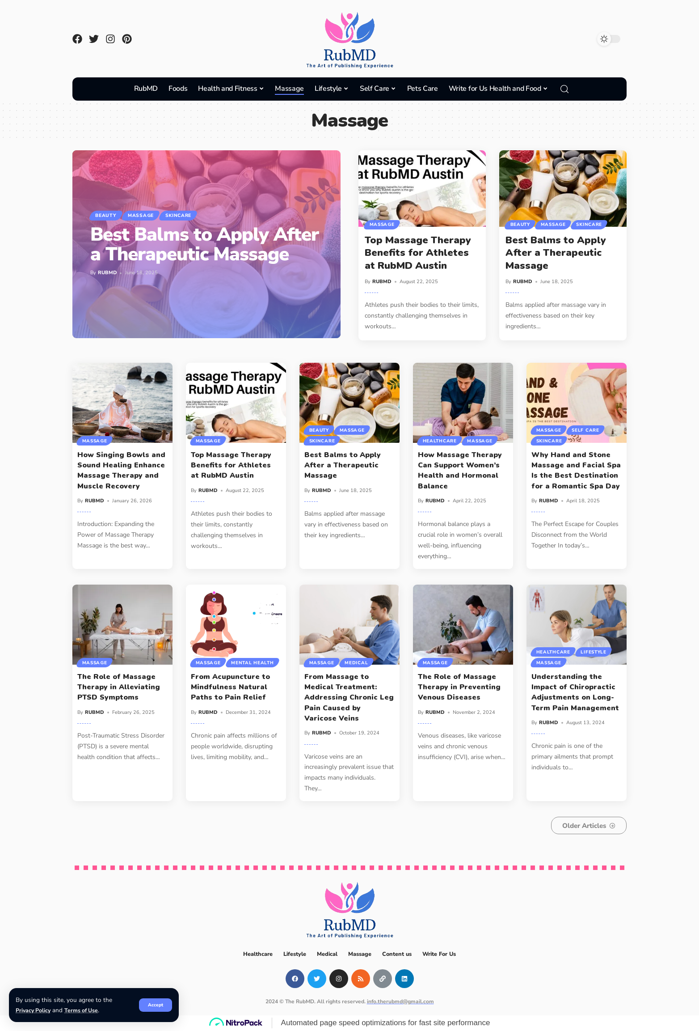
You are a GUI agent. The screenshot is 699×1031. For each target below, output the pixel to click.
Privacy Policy (35, 1010)
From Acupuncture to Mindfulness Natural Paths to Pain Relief (230, 687)
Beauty (108, 215)
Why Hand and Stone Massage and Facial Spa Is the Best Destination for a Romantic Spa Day (576, 470)
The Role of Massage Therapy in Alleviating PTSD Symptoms (118, 687)
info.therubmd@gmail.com (400, 1001)
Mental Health (217, 662)
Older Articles (577, 825)
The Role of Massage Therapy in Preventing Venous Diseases (459, 687)
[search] (564, 89)
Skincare (194, 215)
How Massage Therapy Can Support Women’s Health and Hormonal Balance (460, 470)
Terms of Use (86, 1010)
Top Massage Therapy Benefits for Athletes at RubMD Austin (418, 252)
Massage (150, 215)
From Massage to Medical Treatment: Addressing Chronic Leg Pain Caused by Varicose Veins (349, 697)
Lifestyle (595, 650)
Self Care (587, 428)
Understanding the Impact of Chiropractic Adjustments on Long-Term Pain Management (575, 692)
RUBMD (107, 274)
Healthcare (440, 440)
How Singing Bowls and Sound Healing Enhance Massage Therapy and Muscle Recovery (121, 470)
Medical (358, 662)
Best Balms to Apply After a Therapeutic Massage (204, 245)
